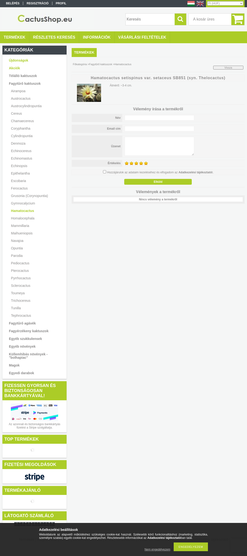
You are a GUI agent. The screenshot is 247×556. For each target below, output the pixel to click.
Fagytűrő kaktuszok (100, 64)
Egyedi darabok (21, 373)
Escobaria (18, 181)
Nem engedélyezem (157, 549)
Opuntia (17, 248)
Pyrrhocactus (21, 278)
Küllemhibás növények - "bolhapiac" (28, 355)
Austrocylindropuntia (26, 106)
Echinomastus (21, 158)
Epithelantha (20, 173)
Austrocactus (21, 98)
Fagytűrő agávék (22, 323)
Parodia (17, 256)
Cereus (16, 113)
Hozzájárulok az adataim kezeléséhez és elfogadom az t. (160, 172)
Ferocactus (19, 188)
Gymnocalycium (23, 203)
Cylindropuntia (22, 136)
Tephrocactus (21, 315)
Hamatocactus (22, 211)
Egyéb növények (22, 346)
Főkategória (80, 64)
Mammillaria (20, 226)
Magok (14, 365)
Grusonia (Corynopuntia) (29, 196)
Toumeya (18, 293)
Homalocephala (22, 218)
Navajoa (17, 241)
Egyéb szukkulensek (25, 339)
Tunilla (16, 308)
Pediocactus (20, 263)
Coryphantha (20, 128)
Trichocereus (20, 301)
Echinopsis (19, 166)
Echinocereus (21, 151)
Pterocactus (20, 271)
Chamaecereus (22, 121)
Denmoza (18, 143)
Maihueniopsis (22, 233)
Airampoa (18, 91)
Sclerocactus (20, 286)
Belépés (13, 3)
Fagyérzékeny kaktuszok (28, 331)
